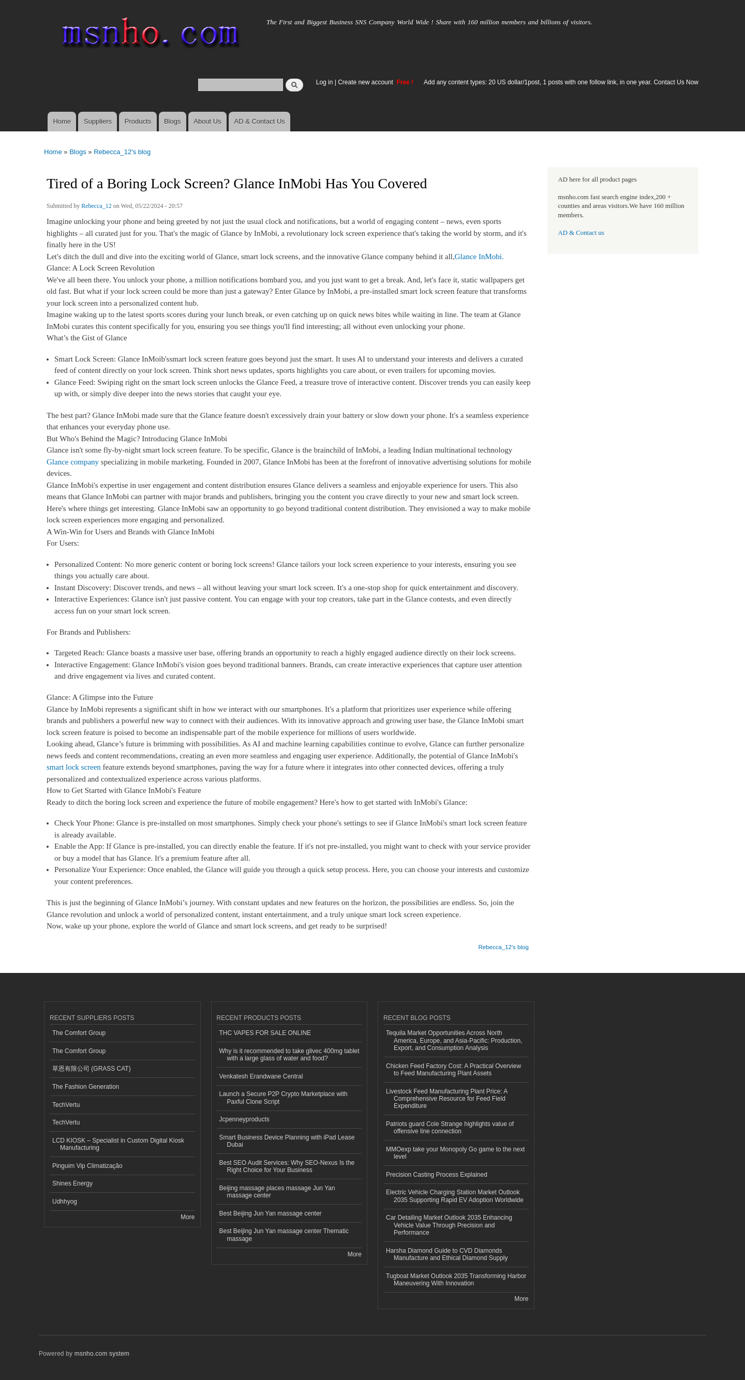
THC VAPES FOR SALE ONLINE (265, 1033)
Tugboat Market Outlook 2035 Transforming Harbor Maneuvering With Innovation (456, 1279)
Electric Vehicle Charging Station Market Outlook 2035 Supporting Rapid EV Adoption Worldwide (455, 1196)
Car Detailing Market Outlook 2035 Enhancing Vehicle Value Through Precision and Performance (449, 1225)
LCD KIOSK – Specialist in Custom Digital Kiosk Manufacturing (118, 1144)
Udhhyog (64, 1201)
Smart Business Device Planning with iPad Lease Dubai (287, 1141)
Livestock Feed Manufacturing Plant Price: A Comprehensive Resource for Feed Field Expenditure (447, 1099)
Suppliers (98, 121)
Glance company (74, 462)
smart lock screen (75, 767)
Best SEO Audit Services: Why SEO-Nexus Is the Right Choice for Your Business (287, 1166)
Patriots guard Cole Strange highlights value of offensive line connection (450, 1127)
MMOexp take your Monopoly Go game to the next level (455, 1153)
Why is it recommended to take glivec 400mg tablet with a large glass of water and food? (289, 1054)
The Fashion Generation (85, 1086)
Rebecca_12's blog (122, 152)
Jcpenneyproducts (244, 1119)
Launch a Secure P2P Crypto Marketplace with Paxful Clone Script (283, 1097)
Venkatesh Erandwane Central (261, 1076)
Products (138, 121)
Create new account (366, 82)
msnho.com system (101, 1353)
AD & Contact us (581, 232)
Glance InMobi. (479, 256)
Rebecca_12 (96, 205)
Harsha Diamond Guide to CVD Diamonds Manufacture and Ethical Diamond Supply (447, 1254)
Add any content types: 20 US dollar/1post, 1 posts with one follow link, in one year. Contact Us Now (561, 82)
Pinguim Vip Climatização (87, 1165)
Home (62, 121)
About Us (207, 121)
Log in (324, 82)
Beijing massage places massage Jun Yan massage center (277, 1191)
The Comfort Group (79, 1033)
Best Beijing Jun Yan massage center (270, 1213)
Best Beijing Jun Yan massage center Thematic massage (284, 1234)
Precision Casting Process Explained (436, 1174)
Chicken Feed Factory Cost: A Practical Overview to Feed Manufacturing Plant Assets (453, 1069)
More (188, 1217)
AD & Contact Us (259, 121)
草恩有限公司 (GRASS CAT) (91, 1068)
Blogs (172, 121)
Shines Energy (72, 1183)
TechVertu (66, 1104)
